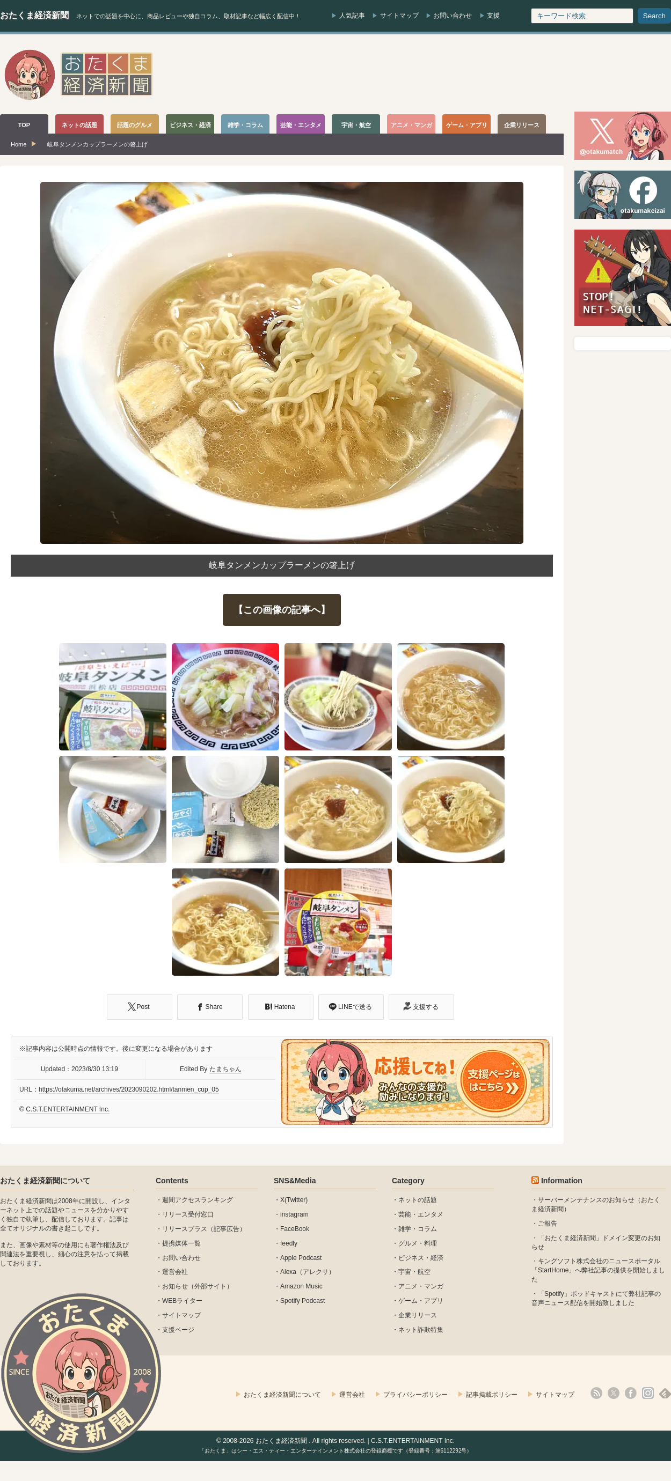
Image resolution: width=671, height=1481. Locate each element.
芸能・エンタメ (420, 1214)
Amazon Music (301, 1286)
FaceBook (294, 1229)
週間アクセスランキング (197, 1200)
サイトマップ (399, 15)
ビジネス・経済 (420, 1258)
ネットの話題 (417, 1200)
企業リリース (417, 1315)
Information (561, 1180)
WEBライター (182, 1301)
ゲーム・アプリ (420, 1301)
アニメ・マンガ (420, 1286)
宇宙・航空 (414, 1272)
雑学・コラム (417, 1229)
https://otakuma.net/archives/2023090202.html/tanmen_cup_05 (129, 1089)
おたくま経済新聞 (34, 15)
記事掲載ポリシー (491, 1394)
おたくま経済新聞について (45, 1180)
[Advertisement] (475, 74)
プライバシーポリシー (415, 1394)
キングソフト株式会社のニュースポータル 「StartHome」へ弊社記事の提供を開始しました (598, 1270)
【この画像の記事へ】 (282, 610)
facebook (631, 1393)
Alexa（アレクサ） (307, 1272)
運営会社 (175, 1272)
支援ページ (178, 1329)
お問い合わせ (452, 15)
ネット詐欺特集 (420, 1329)
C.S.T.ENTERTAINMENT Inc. (68, 1109)
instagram (294, 1214)
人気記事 (352, 15)
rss (596, 1393)
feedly (288, 1243)
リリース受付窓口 (188, 1214)
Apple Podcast (301, 1258)
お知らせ (175, 1286)
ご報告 (547, 1223)
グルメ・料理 (417, 1243)
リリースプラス (184, 1229)
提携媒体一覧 (181, 1243)
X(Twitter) (294, 1200)
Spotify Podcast (302, 1301)
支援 (493, 15)
